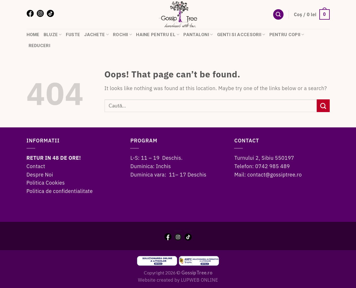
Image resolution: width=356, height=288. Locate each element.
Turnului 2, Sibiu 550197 (264, 158)
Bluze (53, 34)
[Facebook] (30, 13)
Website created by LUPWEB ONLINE (178, 280)
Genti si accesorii (241, 34)
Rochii (122, 34)
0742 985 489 (272, 166)
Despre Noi (40, 174)
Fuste (73, 34)
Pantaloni (198, 34)
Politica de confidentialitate (60, 191)
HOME (33, 34)
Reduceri (39, 45)
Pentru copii (286, 34)
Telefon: (244, 166)
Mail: (240, 174)
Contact (36, 166)
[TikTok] (50, 13)
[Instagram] (40, 13)
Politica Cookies (46, 182)
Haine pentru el (157, 34)
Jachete (96, 34)
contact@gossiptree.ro (274, 174)
